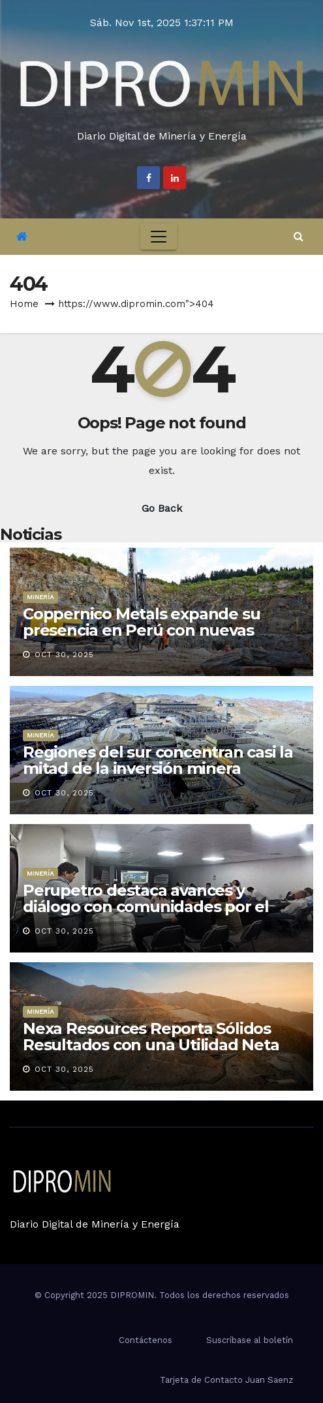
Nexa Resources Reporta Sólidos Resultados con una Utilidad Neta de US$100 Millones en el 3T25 (151, 1045)
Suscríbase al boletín (249, 1340)
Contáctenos (145, 1340)
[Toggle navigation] (158, 237)
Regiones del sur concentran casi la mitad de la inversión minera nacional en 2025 (158, 768)
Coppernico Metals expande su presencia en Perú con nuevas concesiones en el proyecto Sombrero (141, 638)
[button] (298, 236)
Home (24, 304)
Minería (40, 596)
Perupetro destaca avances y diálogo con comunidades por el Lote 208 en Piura (146, 906)
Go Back (162, 508)
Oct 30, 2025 (64, 654)
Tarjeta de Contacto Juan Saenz (226, 1380)
